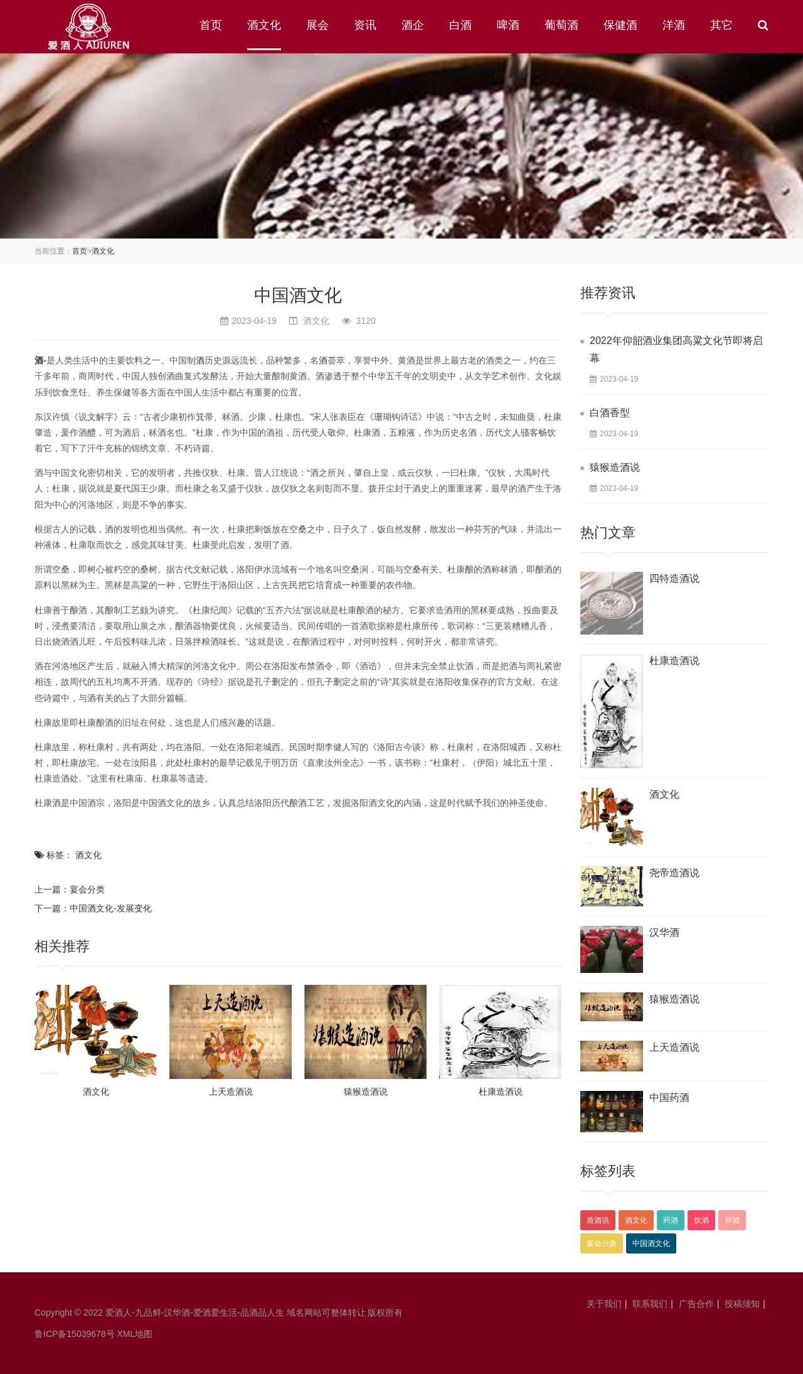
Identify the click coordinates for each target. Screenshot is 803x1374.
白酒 (460, 25)
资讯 (365, 25)
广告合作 (696, 1304)
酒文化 (264, 25)
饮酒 (701, 1220)
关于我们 (604, 1304)
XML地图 (135, 1334)
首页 (210, 25)
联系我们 (649, 1304)
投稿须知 (742, 1304)
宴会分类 (87, 889)
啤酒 (508, 25)
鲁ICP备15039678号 (75, 1334)
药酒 (670, 1220)
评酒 (732, 1220)
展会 (317, 25)
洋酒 (673, 25)
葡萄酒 (561, 25)
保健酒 (620, 25)
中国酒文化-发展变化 (111, 908)
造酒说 (598, 1220)
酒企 (413, 25)
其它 (721, 25)
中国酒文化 (651, 1243)
